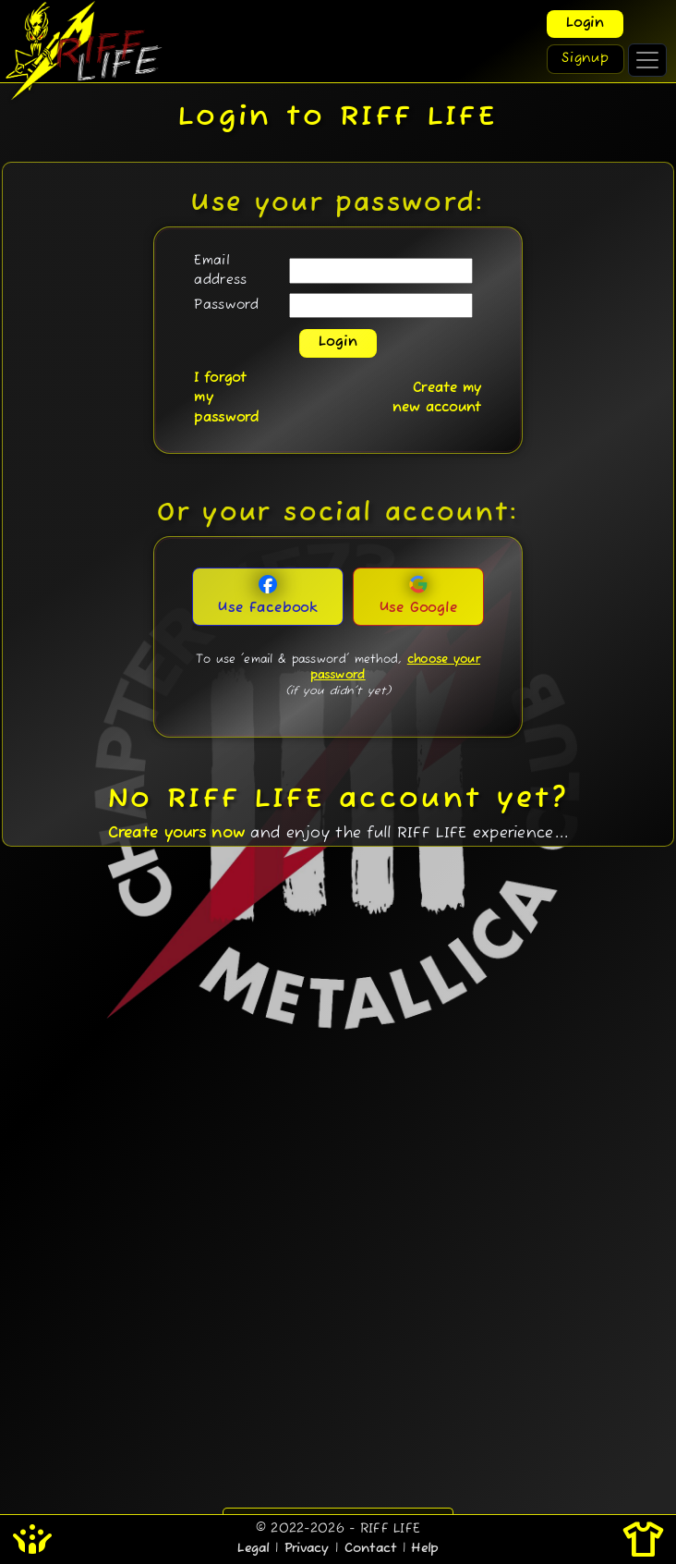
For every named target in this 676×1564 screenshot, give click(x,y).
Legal (253, 1549)
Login (585, 23)
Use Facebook (268, 596)
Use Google (419, 596)
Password (226, 305)
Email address (220, 270)
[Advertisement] (338, 1270)
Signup (585, 59)
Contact (370, 1549)
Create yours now (177, 834)
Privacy (307, 1549)
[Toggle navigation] (647, 60)
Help (424, 1549)
